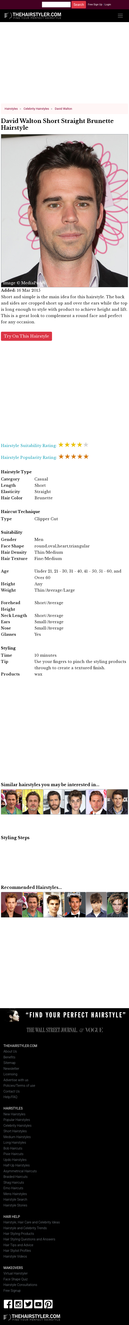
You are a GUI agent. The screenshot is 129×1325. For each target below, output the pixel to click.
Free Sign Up (95, 4)
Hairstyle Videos (15, 1256)
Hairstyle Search (15, 1199)
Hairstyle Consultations (20, 1285)
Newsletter (11, 1068)
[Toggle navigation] (120, 15)
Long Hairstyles (14, 1142)
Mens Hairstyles (15, 1194)
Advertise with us (15, 1080)
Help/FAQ (10, 1097)
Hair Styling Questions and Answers (29, 1239)
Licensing (10, 1074)
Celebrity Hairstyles (17, 1125)
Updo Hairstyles (15, 1159)
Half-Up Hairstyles (16, 1165)
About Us (10, 1051)
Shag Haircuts (13, 1182)
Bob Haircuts (12, 1148)
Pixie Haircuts (13, 1154)
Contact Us (11, 1091)
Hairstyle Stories (15, 1205)
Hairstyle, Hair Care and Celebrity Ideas (31, 1222)
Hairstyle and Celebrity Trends (25, 1228)
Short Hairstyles (15, 1131)
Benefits (9, 1057)
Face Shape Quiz (15, 1279)
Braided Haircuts (15, 1177)
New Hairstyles (14, 1114)
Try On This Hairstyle (26, 335)
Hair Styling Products (18, 1234)
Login (107, 4)
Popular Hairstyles (16, 1120)
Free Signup (12, 1290)
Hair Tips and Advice (18, 1245)
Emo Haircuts (13, 1188)
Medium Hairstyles (17, 1137)
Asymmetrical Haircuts (20, 1171)
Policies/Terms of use (19, 1085)
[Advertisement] (64, 64)
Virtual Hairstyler (15, 1273)
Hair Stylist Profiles (17, 1250)
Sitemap (9, 1063)
